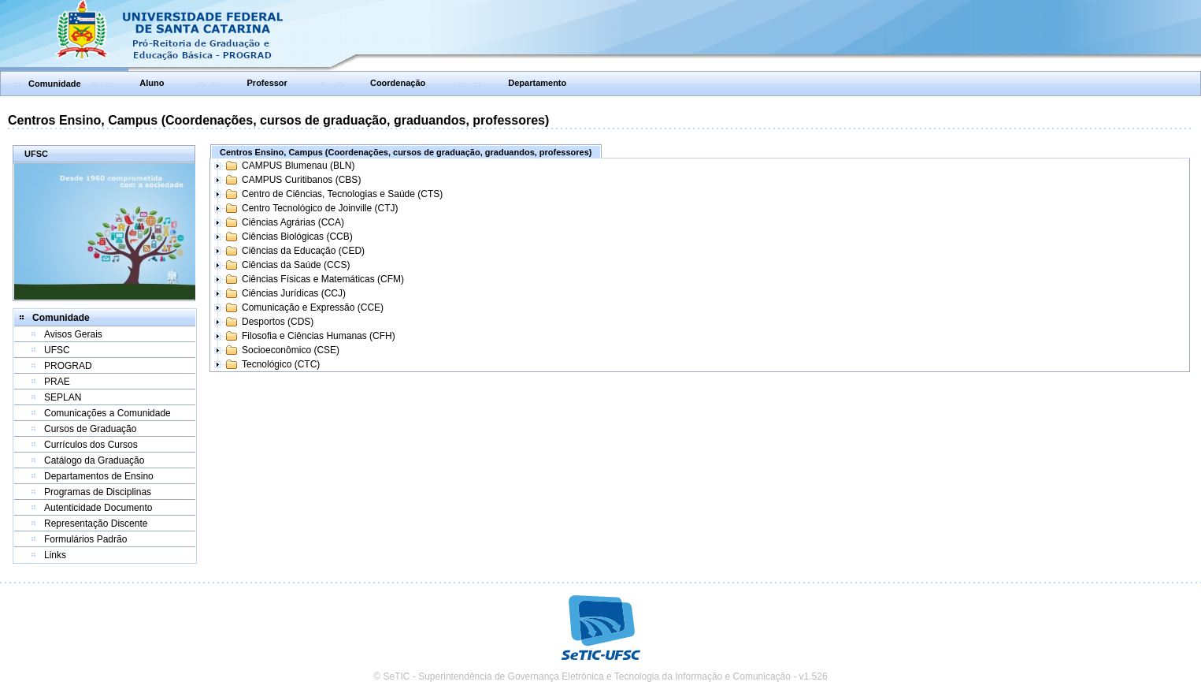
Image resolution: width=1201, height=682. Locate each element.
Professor (267, 83)
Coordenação (397, 83)
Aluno (151, 83)
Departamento (537, 83)
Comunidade (54, 83)
